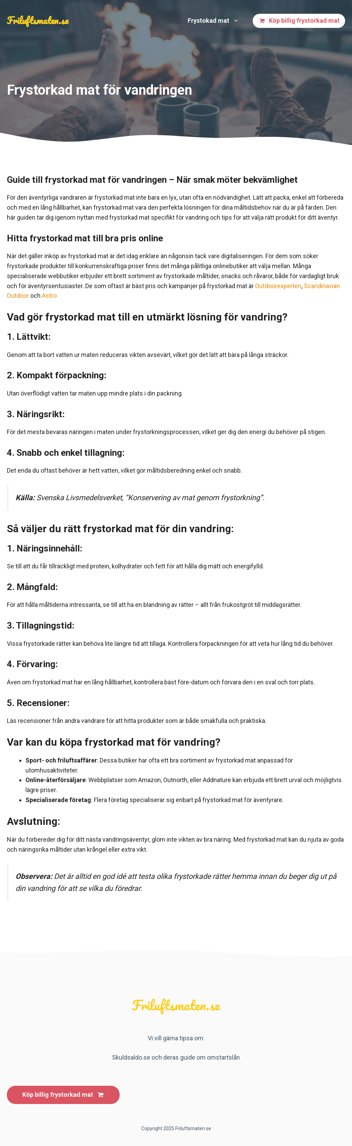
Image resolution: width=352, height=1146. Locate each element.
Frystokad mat (217, 21)
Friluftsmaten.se (37, 20)
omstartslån (223, 1057)
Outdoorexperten (278, 286)
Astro (49, 295)
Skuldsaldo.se (131, 1057)
